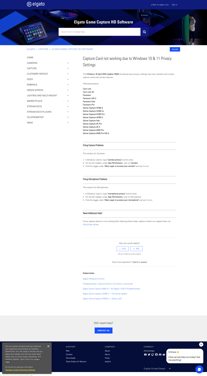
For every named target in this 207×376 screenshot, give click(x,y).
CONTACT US (103, 330)
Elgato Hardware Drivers (93, 278)
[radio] (123, 248)
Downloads (70, 358)
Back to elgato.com (160, 4)
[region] (27, 358)
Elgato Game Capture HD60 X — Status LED (102, 298)
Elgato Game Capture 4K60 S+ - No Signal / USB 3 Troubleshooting (111, 288)
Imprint (108, 361)
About (107, 351)
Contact (69, 354)
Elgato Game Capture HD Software (72, 49)
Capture (43, 49)
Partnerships (149, 351)
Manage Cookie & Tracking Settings (20, 370)
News (107, 354)
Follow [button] (175, 49)
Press (107, 358)
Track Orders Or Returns (76, 361)
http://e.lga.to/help (90, 224)
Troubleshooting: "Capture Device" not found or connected (108, 283)
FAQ (67, 351)
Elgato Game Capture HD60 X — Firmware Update (105, 293)
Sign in (174, 4)
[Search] (103, 32)
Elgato (31, 49)
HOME (30, 57)
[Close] (48, 346)
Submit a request (139, 262)
